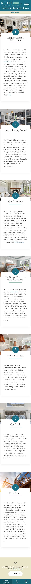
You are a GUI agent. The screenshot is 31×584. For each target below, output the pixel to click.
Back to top (14, 573)
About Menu (15, 12)
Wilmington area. (19, 242)
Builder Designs (18, 569)
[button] (21, 5)
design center (14, 292)
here (10, 95)
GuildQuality (7, 62)
